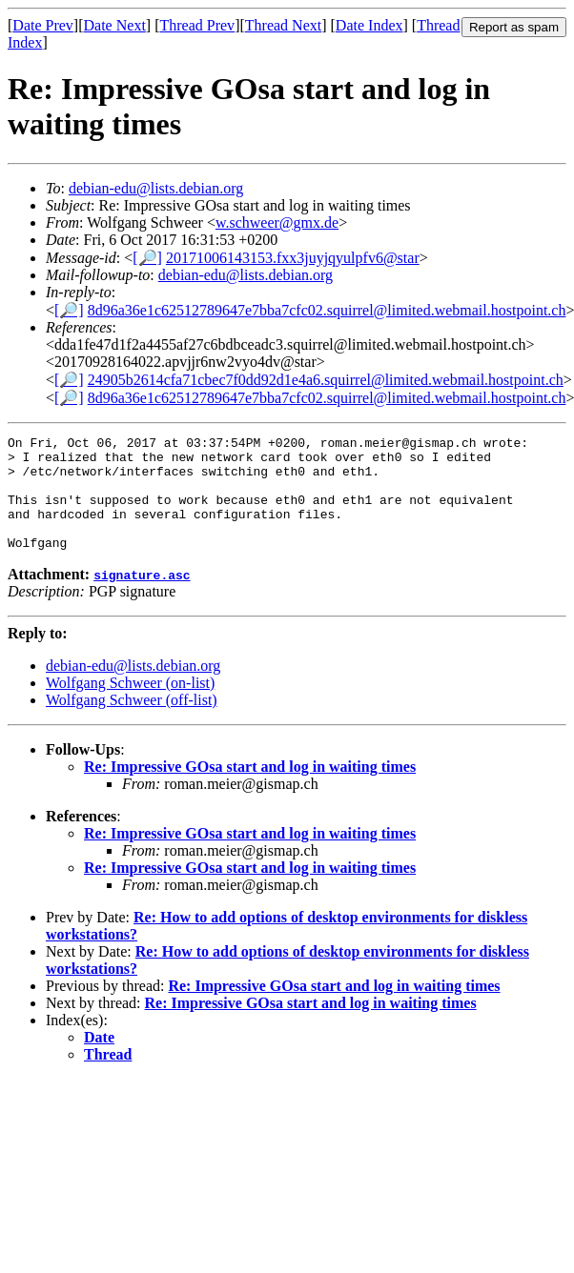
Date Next (115, 25)
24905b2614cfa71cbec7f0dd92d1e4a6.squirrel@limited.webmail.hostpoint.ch (326, 380)
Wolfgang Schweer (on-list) (130, 705)
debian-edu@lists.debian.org (156, 188)
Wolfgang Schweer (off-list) (131, 723)
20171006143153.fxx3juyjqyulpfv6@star (293, 258)
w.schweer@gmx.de (276, 222)
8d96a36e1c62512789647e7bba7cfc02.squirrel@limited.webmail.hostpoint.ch (327, 310)
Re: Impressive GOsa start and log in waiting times (250, 789)
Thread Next (283, 25)
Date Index (369, 25)
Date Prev (42, 25)
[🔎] (147, 258)
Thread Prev (197, 25)
